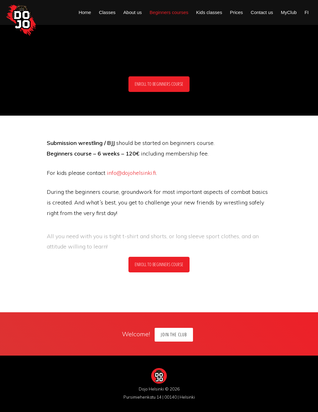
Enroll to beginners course (159, 84)
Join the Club (174, 335)
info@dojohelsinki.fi (131, 172)
